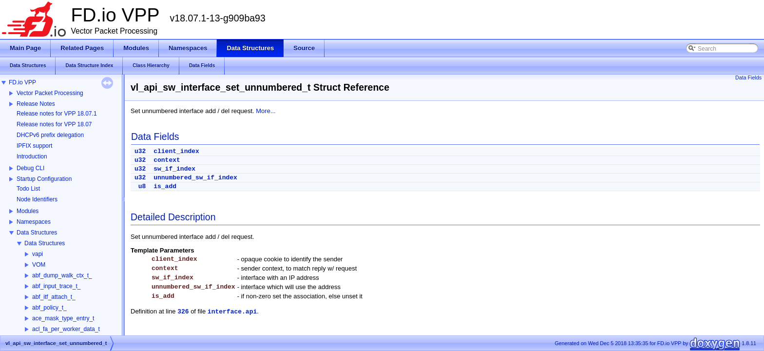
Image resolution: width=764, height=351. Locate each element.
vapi (37, 254)
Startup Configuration (44, 179)
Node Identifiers (37, 199)
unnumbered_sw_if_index (195, 177)
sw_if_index (174, 169)
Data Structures (37, 232)
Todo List (28, 188)
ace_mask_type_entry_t (63, 318)
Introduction (32, 156)
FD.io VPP (22, 82)
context (166, 160)
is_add (164, 186)
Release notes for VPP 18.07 (54, 124)
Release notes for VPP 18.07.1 (57, 113)
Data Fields (748, 77)
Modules (27, 211)
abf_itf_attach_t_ (54, 296)
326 (183, 311)
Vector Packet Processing (50, 93)
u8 (142, 186)
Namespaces (34, 221)
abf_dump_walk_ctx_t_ (62, 275)
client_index (176, 151)
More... (265, 111)
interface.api (232, 311)
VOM (38, 264)
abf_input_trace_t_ (56, 286)
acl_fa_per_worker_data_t (66, 329)
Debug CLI (30, 168)
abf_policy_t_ (49, 307)
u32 (140, 151)
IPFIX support (34, 145)
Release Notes (36, 103)
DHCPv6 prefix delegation (50, 135)
